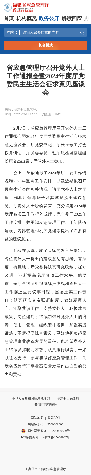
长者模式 (45, 45)
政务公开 (49, 18)
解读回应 (72, 18)
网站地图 (37, 418)
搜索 (82, 32)
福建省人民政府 (68, 398)
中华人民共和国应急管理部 (31, 398)
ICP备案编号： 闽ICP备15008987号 (45, 437)
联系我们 (54, 418)
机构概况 (26, 18)
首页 (9, 18)
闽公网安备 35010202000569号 (45, 431)
